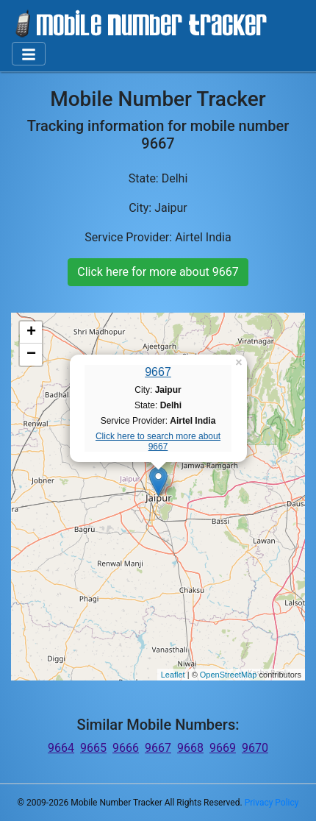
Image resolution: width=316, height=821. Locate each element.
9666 (125, 748)
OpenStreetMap (228, 674)
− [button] (31, 355)
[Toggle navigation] (29, 53)
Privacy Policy (272, 802)
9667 (158, 372)
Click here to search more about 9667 (158, 441)
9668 (190, 748)
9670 (255, 748)
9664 (61, 748)
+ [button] (31, 332)
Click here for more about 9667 (157, 272)
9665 (93, 748)
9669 (222, 748)
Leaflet (173, 674)
